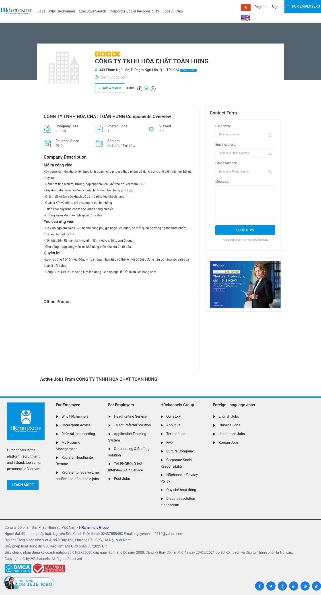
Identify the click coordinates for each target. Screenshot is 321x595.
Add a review (110, 88)
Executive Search (92, 11)
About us (173, 425)
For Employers (121, 404)
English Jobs (229, 416)
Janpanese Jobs (232, 434)
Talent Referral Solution (132, 425)
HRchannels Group (177, 404)
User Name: (223, 126)
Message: (222, 181)
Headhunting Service (130, 416)
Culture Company (180, 451)
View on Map (188, 70)
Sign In (277, 7)
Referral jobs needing (78, 434)
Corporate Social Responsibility (134, 11)
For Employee (68, 404)
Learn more (23, 485)
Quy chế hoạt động (181, 490)
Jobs (41, 11)
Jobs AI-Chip (173, 11)
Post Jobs (122, 479)
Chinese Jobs (229, 425)
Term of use (175, 434)
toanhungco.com (114, 77)
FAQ (169, 442)
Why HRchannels (62, 11)
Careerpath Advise (76, 425)
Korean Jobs (229, 442)
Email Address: (225, 144)
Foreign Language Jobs (234, 404)
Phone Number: (226, 163)
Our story (173, 416)
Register (261, 7)
